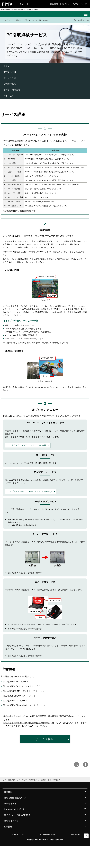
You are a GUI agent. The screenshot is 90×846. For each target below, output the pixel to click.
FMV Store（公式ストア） (16, 798)
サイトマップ (21, 780)
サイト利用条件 (9, 780)
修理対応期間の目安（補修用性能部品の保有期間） (26, 723)
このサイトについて (17, 834)
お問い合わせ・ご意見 (37, 780)
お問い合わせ (75, 834)
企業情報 (8, 827)
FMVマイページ (80, 4)
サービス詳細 (10, 72)
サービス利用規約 (12, 90)
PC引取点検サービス (19, 9)
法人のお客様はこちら (79, 20)
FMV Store (65, 4)
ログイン (6, 20)
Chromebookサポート (14, 809)
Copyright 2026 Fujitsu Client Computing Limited (45, 839)
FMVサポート (5, 9)
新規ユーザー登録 (20, 20)
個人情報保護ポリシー (47, 834)
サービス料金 (10, 78)
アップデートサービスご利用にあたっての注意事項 (30, 491)
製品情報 (54, 4)
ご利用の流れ (10, 84)
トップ (7, 66)
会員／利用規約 (54, 780)
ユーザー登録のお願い (39, 20)
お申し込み (9, 96)
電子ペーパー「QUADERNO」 (18, 815)
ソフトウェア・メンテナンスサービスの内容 (27, 445)
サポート (24, 4)
